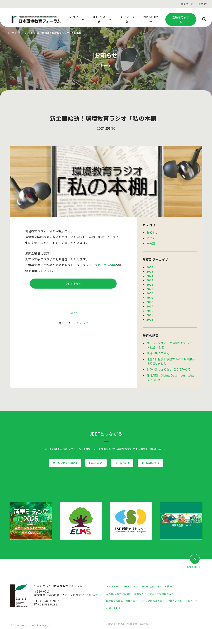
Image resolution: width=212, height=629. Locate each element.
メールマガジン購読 (41, 458)
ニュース (31, 32)
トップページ (15, 32)
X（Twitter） (174, 458)
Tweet (72, 314)
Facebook (88, 458)
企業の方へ (145, 589)
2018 (149, 299)
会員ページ (187, 3)
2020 (149, 291)
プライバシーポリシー (24, 621)
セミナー (152, 238)
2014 (149, 316)
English (203, 3)
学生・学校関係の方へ (169, 589)
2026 (149, 266)
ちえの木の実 (107, 265)
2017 (149, 304)
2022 (149, 283)
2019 (149, 295)
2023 (149, 279)
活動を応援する (180, 19)
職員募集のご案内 (157, 349)
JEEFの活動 (153, 582)
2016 (149, 308)
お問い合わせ (131, 604)
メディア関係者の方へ (159, 596)
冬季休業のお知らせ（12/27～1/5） (169, 365)
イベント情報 (172, 582)
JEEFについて (135, 582)
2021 (149, 287)
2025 (149, 270)
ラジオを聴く (73, 284)
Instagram (130, 458)
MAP (95, 591)
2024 (149, 275)
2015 (149, 312)
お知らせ (82, 324)
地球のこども (185, 596)
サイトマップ (49, 621)
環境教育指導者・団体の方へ (124, 596)
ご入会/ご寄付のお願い (120, 589)
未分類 (150, 243)
